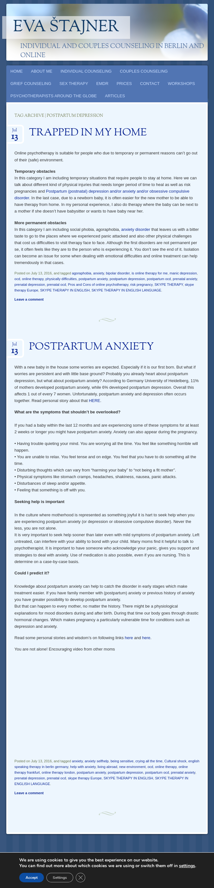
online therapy (33, 279)
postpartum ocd (159, 279)
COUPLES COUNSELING (144, 71)
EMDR (102, 83)
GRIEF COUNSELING (30, 83)
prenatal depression (30, 284)
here (129, 637)
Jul (14, 132)
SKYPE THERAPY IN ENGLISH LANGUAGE (126, 290)
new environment (132, 767)
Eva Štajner (66, 27)
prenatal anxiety (185, 279)
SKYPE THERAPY (168, 284)
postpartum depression (127, 279)
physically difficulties (61, 279)
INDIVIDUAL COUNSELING (86, 71)
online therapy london (58, 772)
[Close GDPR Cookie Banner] (80, 877)
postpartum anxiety (93, 279)
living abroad (107, 767)
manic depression (183, 273)
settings (187, 866)
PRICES (124, 83)
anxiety (98, 273)
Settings (60, 877)
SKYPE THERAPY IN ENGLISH (65, 290)
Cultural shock (175, 761)
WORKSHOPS (181, 83)
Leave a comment (29, 299)
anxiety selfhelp (97, 761)
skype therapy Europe (85, 778)
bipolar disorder (118, 273)
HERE (94, 400)
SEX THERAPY (73, 83)
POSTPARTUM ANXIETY (91, 347)
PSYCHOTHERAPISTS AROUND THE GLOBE (53, 95)
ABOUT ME (41, 71)
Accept (32, 877)
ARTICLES (115, 95)
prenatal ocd (56, 284)
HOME (16, 71)
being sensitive (122, 761)
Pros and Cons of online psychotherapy (98, 284)
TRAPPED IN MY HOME (88, 133)
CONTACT (150, 83)
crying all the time (149, 761)
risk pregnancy (141, 284)
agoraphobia (81, 273)
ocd (17, 279)
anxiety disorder (135, 229)
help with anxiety (83, 767)
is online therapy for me (150, 273)
